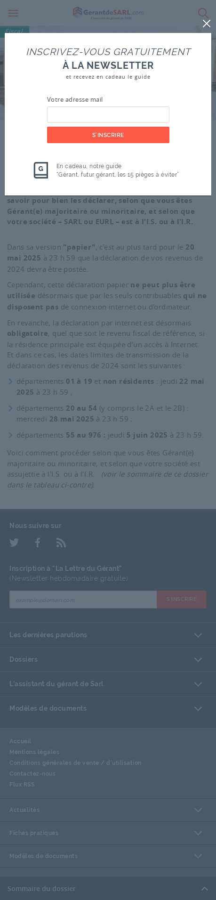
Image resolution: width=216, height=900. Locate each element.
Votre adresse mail (75, 99)
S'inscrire (108, 135)
